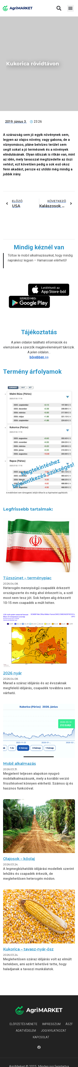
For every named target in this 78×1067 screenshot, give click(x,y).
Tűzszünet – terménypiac (27, 578)
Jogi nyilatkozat (53, 1030)
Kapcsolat (41, 1037)
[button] (59, 8)
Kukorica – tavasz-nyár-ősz (28, 949)
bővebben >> (39, 357)
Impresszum (51, 1024)
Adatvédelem (26, 1030)
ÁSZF (69, 1024)
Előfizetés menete (23, 1024)
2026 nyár (12, 673)
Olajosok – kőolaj (19, 859)
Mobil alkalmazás (19, 763)
